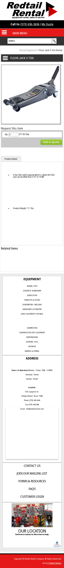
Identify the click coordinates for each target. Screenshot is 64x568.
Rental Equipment (28, 50)
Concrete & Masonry (32, 291)
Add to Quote (51, 142)
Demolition (32, 295)
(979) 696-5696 (29, 24)
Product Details (11, 159)
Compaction (32, 328)
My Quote (47, 24)
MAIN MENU (20, 33)
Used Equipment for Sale (32, 314)
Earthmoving (32, 337)
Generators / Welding (32, 305)
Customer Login (32, 496)
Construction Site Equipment (32, 333)
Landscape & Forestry (32, 309)
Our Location (32, 531)
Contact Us (32, 466)
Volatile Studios (54, 563)
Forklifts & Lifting (32, 300)
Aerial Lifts (32, 286)
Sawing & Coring (32, 351)
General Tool (32, 342)
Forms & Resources (32, 481)
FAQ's (32, 489)
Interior (32, 346)
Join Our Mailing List (32, 473)
